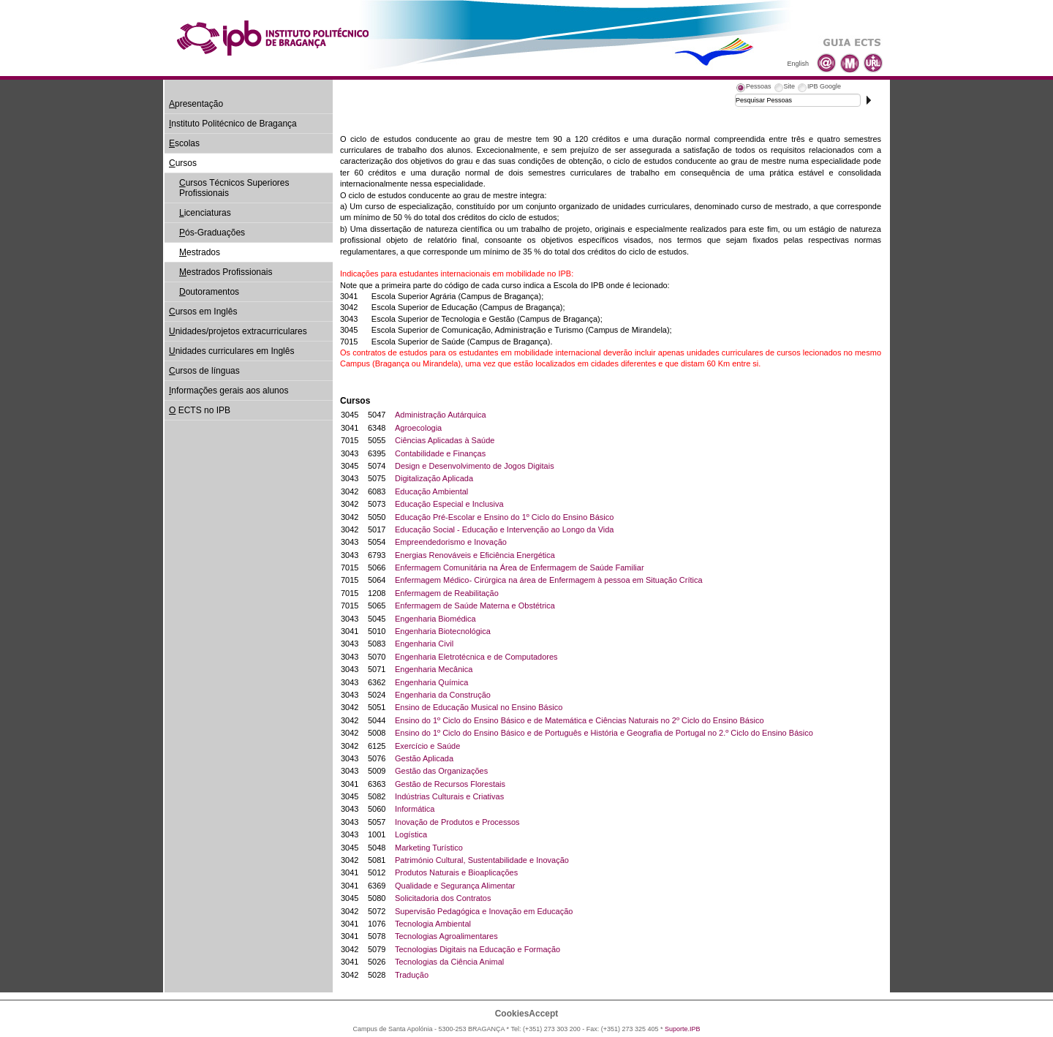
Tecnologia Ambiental (433, 923)
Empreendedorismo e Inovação (451, 542)
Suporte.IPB (683, 1029)
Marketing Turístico (429, 847)
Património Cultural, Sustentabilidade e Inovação (482, 860)
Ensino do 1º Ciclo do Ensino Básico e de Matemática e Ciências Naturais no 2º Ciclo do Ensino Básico (579, 720)
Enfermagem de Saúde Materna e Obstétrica (475, 605)
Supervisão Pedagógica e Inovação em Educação (484, 911)
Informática (414, 808)
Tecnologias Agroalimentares (446, 936)
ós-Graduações (212, 232)
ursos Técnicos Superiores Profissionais (234, 188)
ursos (183, 163)
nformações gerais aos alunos (228, 390)
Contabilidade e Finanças (440, 453)
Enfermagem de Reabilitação (447, 593)
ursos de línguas (204, 371)
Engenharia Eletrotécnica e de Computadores (476, 656)
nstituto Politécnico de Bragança (233, 123)
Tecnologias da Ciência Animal (449, 961)
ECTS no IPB (199, 410)
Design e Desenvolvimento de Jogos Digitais (474, 465)
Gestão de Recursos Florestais (450, 784)
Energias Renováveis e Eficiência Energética (475, 555)
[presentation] (753, 88)
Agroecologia (418, 427)
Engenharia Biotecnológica (443, 631)
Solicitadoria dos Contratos (443, 898)
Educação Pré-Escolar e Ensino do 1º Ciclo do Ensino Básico (504, 517)
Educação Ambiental (431, 491)
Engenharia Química (431, 682)
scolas (184, 143)
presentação (196, 104)
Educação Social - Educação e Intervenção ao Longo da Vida (504, 529)
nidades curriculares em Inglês (231, 351)
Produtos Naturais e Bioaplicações (456, 872)
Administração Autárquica (440, 414)
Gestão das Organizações (441, 770)
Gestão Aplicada (424, 758)
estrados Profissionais (225, 272)
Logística (411, 834)
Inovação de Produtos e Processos (457, 822)
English (798, 63)
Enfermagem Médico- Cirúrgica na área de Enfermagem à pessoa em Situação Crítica (549, 580)
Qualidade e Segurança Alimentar (455, 885)
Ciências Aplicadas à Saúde (444, 440)
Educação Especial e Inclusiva (449, 503)
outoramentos (209, 292)
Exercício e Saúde (427, 746)
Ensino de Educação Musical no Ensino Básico (478, 707)
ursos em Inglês (203, 311)
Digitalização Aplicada (434, 478)
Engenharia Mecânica (433, 669)
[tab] (753, 88)
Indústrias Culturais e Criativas (449, 796)
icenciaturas (205, 213)
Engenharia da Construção (443, 694)
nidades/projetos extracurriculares (238, 331)
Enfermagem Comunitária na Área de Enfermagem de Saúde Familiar (519, 567)
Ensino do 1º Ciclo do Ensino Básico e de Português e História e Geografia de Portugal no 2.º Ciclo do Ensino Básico (604, 732)
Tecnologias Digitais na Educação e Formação (477, 949)
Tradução (412, 974)
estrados (199, 252)
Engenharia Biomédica (435, 618)
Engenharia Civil (424, 643)
